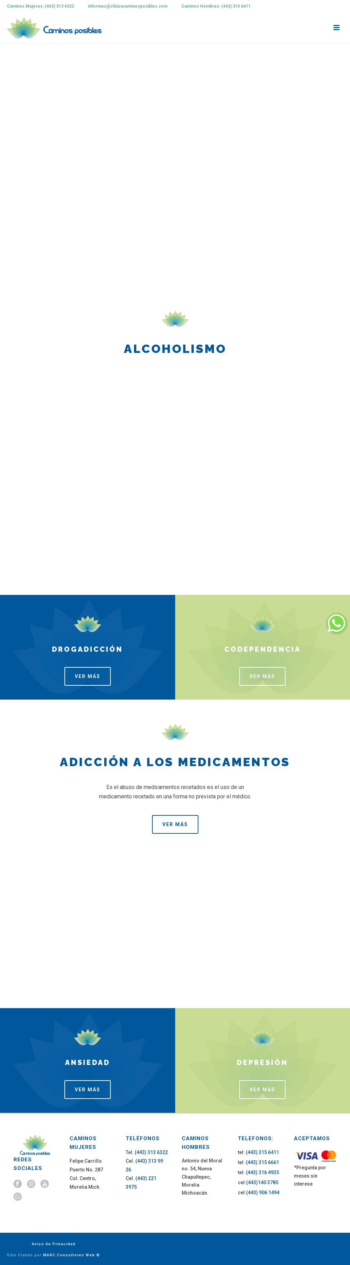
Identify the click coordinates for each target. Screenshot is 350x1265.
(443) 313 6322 (151, 1152)
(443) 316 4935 (262, 1172)
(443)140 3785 (262, 1182)
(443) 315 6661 (262, 1162)
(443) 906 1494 (262, 1192)
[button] (337, 623)
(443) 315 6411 (262, 1152)
